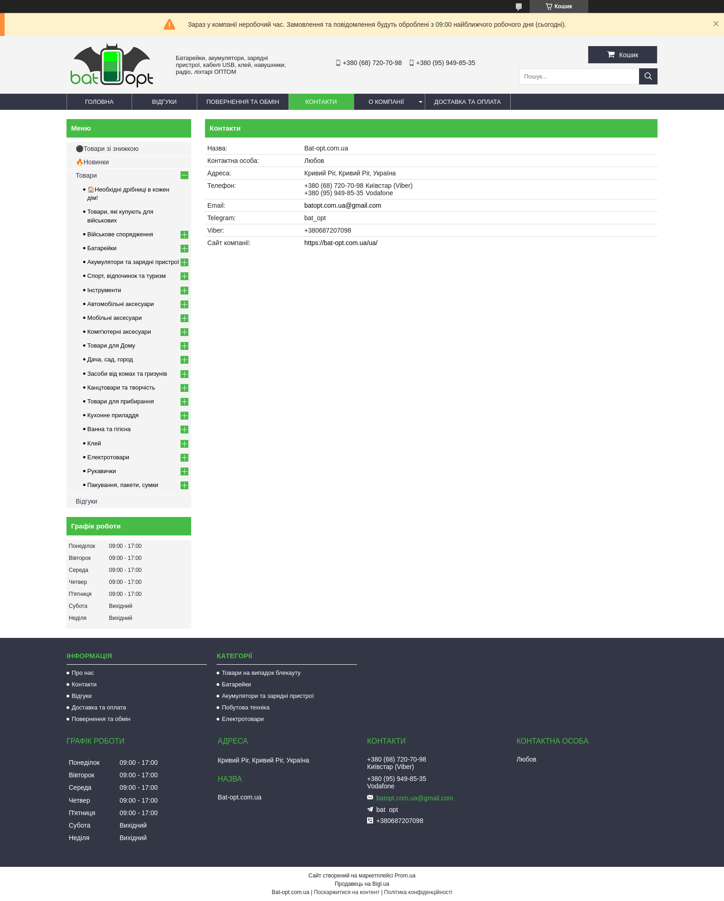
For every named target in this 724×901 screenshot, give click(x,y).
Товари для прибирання (120, 401)
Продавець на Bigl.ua (362, 884)
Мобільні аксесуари (114, 317)
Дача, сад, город (110, 359)
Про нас (83, 672)
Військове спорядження (120, 234)
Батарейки (101, 248)
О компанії (386, 101)
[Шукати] (648, 76)
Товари (86, 175)
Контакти (321, 101)
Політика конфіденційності (418, 892)
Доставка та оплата (467, 101)
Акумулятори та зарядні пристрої (133, 261)
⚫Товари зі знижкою (107, 148)
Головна (99, 101)
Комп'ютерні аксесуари (119, 331)
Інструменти (104, 290)
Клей (94, 443)
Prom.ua (405, 875)
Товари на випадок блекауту (261, 672)
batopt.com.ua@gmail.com (342, 205)
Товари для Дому (111, 345)
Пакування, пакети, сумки (122, 484)
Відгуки (164, 101)
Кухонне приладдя (113, 415)
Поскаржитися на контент (347, 892)
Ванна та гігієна (109, 429)
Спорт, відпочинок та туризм (126, 275)
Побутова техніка (245, 707)
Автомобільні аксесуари (120, 303)
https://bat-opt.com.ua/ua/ (341, 242)
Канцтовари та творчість (121, 387)
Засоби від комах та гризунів (127, 373)
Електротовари (108, 457)
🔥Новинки (92, 162)
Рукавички (101, 471)
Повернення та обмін (242, 101)
